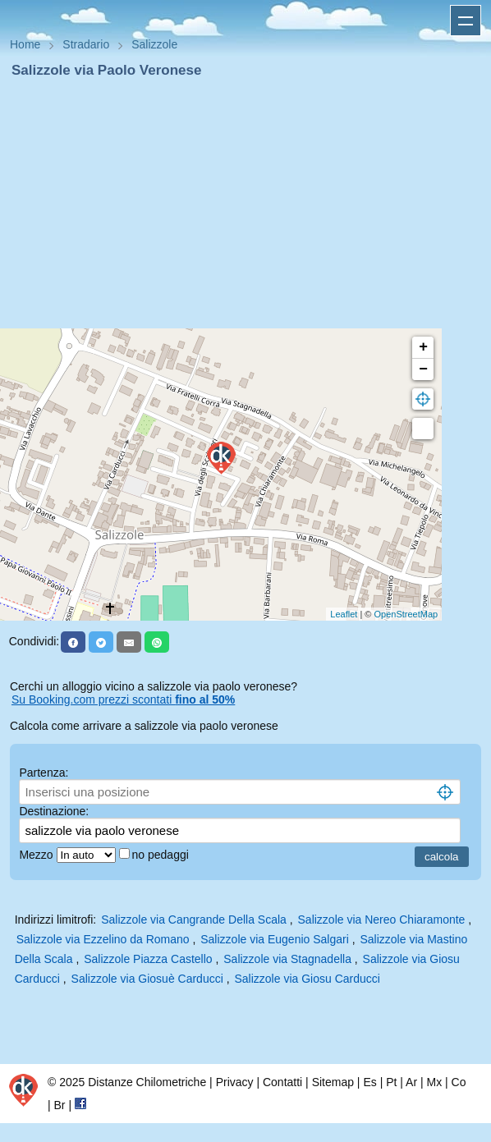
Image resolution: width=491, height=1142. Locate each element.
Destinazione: (54, 811)
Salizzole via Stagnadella (287, 958)
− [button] (423, 369)
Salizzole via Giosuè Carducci (147, 978)
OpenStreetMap (406, 614)
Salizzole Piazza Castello (148, 958)
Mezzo (37, 854)
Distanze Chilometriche (147, 1082)
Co (459, 1082)
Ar (411, 1082)
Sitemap (333, 1082)
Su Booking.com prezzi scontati (123, 699)
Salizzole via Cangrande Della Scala (194, 919)
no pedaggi (162, 854)
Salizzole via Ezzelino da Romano (103, 939)
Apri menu (465, 20)
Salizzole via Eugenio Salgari (274, 939)
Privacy (235, 1082)
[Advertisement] (245, 204)
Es (369, 1082)
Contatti (282, 1082)
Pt (391, 1082)
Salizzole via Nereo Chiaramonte (382, 919)
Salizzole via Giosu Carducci (306, 978)
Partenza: (43, 772)
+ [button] (423, 347)
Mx (434, 1082)
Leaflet (343, 614)
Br (60, 1105)
